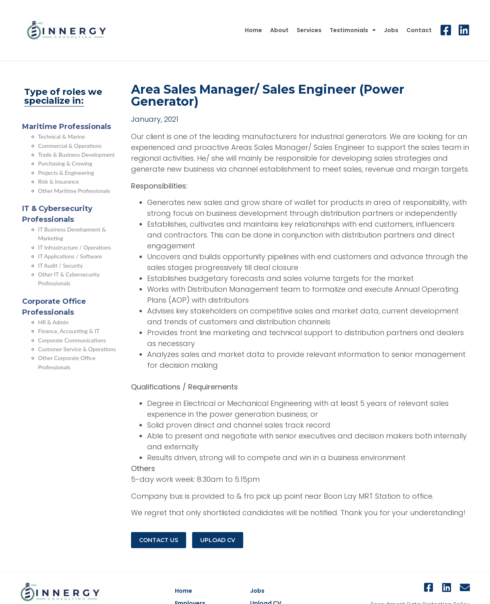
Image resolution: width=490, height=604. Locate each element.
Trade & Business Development (76, 154)
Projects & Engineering (66, 172)
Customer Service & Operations (77, 349)
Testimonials (353, 30)
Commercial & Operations (70, 145)
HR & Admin (53, 322)
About (279, 30)
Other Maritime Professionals (74, 190)
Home (253, 30)
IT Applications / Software (70, 256)
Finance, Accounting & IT (69, 331)
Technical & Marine (61, 136)
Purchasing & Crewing (65, 163)
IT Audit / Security (60, 265)
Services (309, 30)
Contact (419, 30)
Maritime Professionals (66, 126)
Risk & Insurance (58, 181)
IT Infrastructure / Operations (74, 247)
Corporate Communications (72, 340)
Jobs (391, 30)
